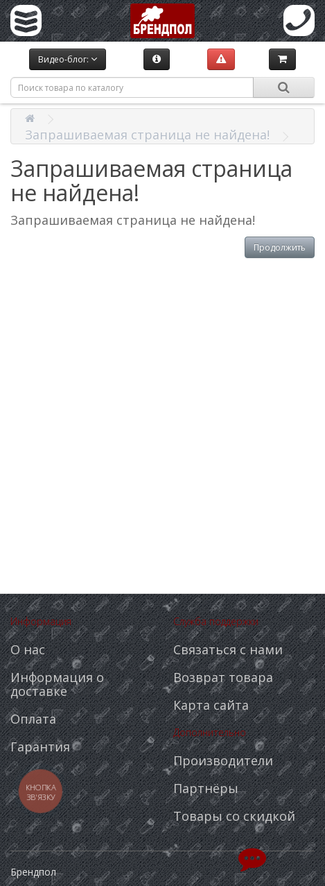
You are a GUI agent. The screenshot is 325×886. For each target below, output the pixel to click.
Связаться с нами (228, 649)
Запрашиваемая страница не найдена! (147, 134)
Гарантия (40, 746)
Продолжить (280, 247)
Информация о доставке (57, 684)
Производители (223, 760)
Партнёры (205, 788)
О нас (27, 649)
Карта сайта (211, 705)
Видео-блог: (67, 59)
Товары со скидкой (234, 816)
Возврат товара (223, 677)
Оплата (33, 718)
